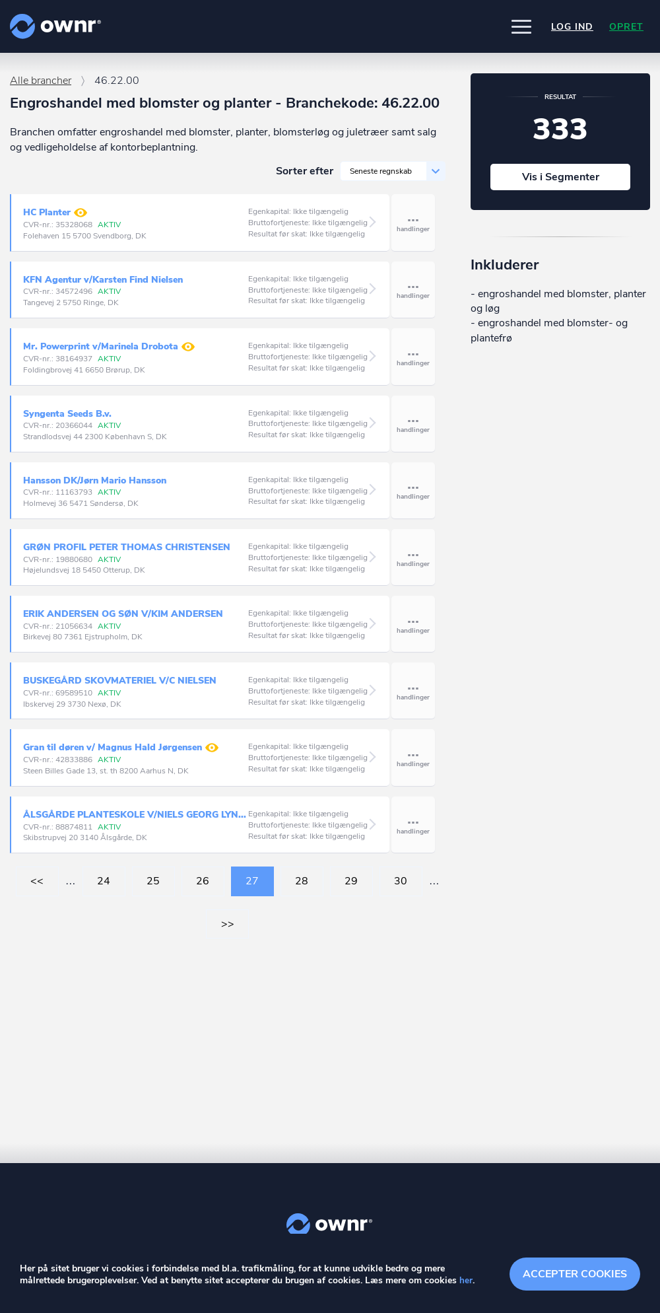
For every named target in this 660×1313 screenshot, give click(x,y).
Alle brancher (40, 86)
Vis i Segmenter (560, 183)
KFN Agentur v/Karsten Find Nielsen (103, 285)
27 (252, 887)
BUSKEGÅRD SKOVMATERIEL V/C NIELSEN (119, 686)
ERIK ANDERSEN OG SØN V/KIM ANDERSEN (123, 620)
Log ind (572, 26)
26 (202, 887)
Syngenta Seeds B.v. (67, 419)
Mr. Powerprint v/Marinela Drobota (109, 352)
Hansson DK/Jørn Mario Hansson (94, 486)
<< (37, 887)
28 (301, 887)
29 (351, 887)
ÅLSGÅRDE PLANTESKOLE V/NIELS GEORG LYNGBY (135, 820)
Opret (626, 26)
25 (153, 887)
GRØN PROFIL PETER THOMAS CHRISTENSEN (126, 553)
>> (227, 930)
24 (103, 887)
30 (400, 887)
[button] (521, 26)
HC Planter (55, 218)
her (466, 1281)
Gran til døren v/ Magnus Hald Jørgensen (120, 753)
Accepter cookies (575, 1273)
